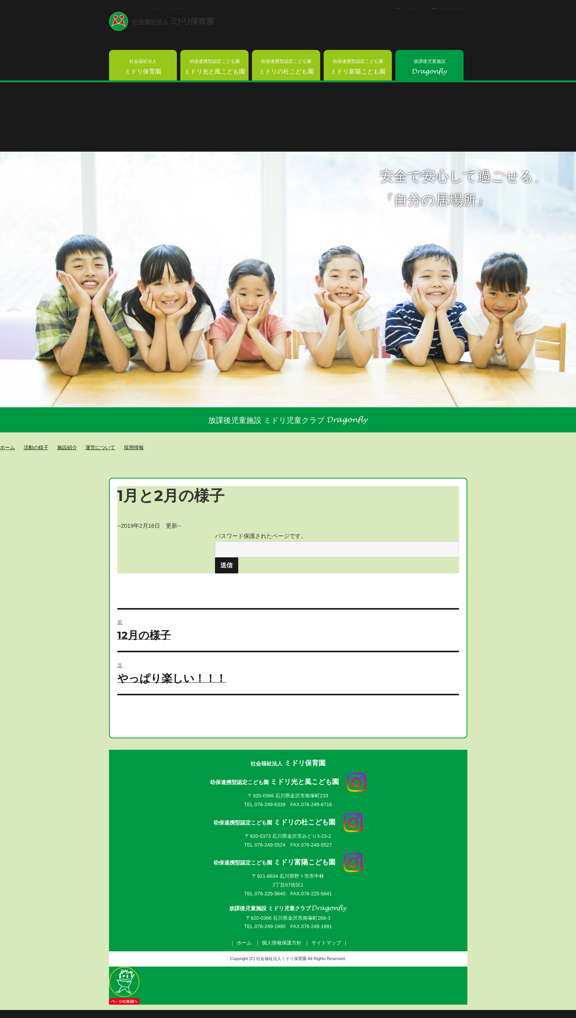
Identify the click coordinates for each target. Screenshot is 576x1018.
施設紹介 (67, 447)
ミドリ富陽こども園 (358, 67)
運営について (100, 447)
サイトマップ (326, 943)
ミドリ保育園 (143, 67)
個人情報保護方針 (282, 943)
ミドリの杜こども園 (286, 67)
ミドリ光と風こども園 (214, 67)
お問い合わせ (449, 7)
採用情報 (134, 447)
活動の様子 (36, 447)
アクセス (408, 7)
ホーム (244, 943)
